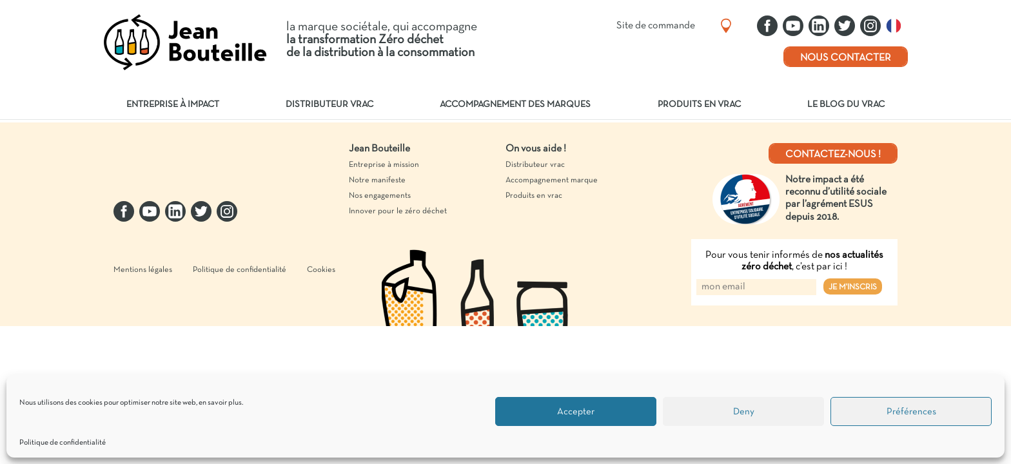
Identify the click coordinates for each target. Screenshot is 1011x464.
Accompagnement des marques (515, 105)
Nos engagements (380, 196)
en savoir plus (220, 403)
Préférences (911, 411)
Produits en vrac (699, 105)
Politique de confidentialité (62, 443)
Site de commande (655, 25)
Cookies (321, 291)
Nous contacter (845, 58)
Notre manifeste (377, 180)
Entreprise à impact (172, 105)
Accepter (575, 411)
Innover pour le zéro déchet (398, 211)
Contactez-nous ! (833, 154)
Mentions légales (142, 291)
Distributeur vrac (329, 105)
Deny (743, 411)
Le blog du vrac (846, 105)
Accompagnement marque (551, 180)
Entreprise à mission (384, 165)
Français (897, 26)
